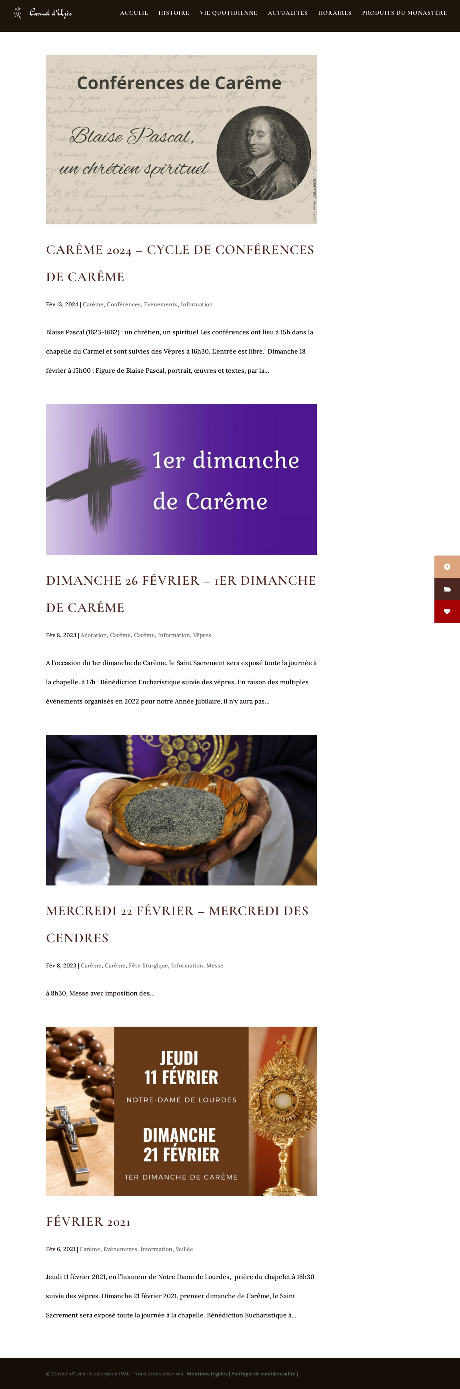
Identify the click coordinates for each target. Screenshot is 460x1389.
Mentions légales (207, 1373)
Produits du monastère (404, 13)
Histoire (173, 13)
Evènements (161, 304)
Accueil (134, 13)
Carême (93, 304)
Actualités (288, 13)
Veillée (184, 1249)
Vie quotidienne (228, 13)
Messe (215, 965)
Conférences (124, 304)
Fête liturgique (148, 965)
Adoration (94, 635)
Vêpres (202, 635)
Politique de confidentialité (263, 1373)
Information (197, 304)
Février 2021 (88, 1221)
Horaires (335, 13)
